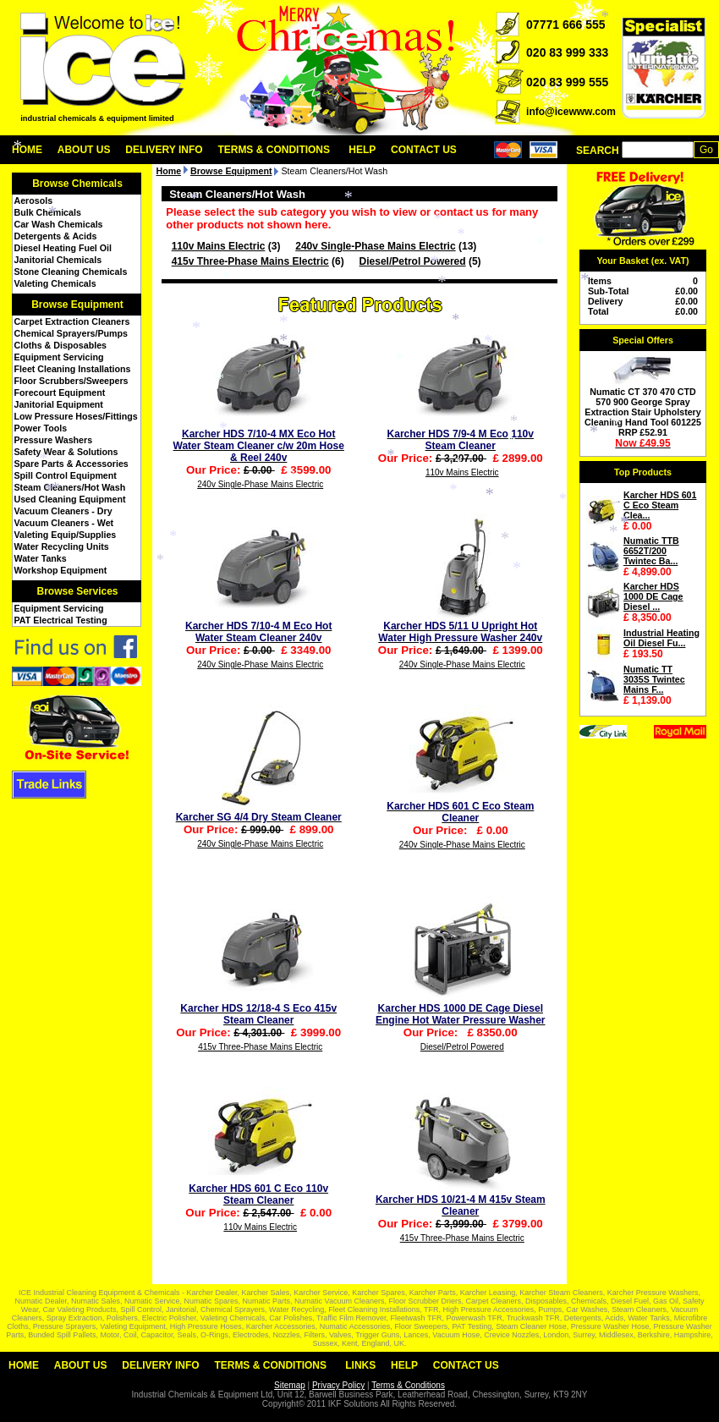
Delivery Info (163, 150)
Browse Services (77, 591)
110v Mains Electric (219, 246)
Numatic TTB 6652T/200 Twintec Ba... (651, 550)
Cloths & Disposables (60, 345)
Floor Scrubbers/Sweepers (71, 381)
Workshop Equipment (60, 570)
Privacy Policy (338, 1385)
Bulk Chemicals (47, 212)
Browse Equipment (77, 304)
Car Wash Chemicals (58, 224)
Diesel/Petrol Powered (413, 261)
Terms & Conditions (273, 150)
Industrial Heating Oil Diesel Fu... (661, 638)
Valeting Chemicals (55, 283)
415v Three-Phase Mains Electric (250, 261)
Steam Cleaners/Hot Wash (70, 487)
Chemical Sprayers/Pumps (71, 333)
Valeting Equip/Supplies (65, 535)
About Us (84, 150)
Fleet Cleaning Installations (72, 369)
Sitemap (289, 1385)
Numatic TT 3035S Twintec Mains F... (654, 679)
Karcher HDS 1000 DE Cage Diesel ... (653, 596)
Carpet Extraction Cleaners (72, 321)
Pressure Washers (53, 440)
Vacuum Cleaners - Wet (64, 523)
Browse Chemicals (77, 183)
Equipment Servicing (59, 357)
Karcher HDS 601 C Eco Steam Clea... (659, 505)
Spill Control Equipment (65, 475)
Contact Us (424, 150)
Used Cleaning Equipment (70, 499)
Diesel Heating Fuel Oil (63, 248)
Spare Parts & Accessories (71, 463)
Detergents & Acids (55, 236)
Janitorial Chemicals (58, 260)
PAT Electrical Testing (60, 620)
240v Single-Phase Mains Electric (375, 246)
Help (362, 150)
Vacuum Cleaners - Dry (63, 511)
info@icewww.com (571, 112)
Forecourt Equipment (60, 392)
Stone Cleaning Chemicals (71, 271)
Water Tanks (40, 558)
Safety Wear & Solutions (66, 452)
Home (27, 150)
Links (360, 1365)
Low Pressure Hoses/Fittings (76, 416)
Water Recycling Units (61, 546)
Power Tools (41, 428)
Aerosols (33, 200)
